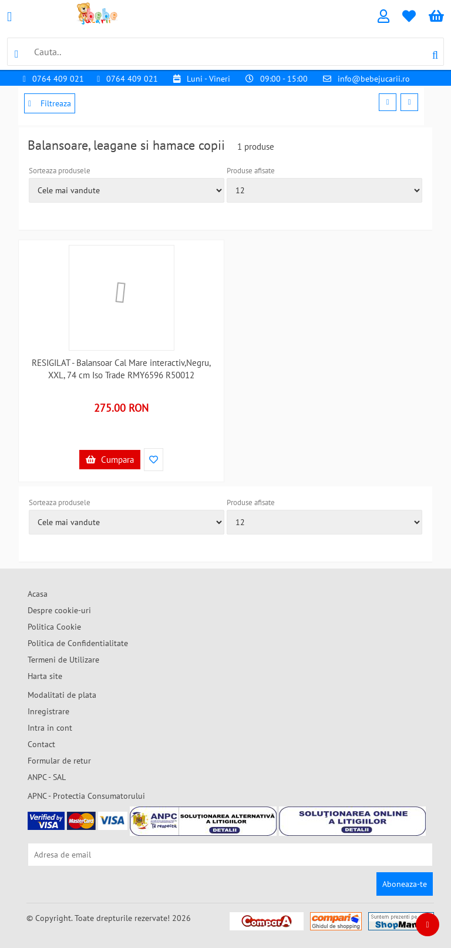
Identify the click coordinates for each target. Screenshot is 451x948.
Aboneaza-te (404, 884)
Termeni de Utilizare (63, 659)
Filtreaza (49, 103)
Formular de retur (59, 760)
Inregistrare (48, 711)
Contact (41, 744)
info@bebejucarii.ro (374, 78)
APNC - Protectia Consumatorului (86, 796)
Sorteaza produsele (59, 171)
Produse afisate (251, 171)
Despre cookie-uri (59, 610)
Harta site (45, 676)
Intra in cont (50, 727)
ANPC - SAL (47, 777)
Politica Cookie (54, 626)
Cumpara (110, 459)
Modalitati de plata (62, 695)
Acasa (38, 594)
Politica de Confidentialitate (78, 643)
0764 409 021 (58, 78)
